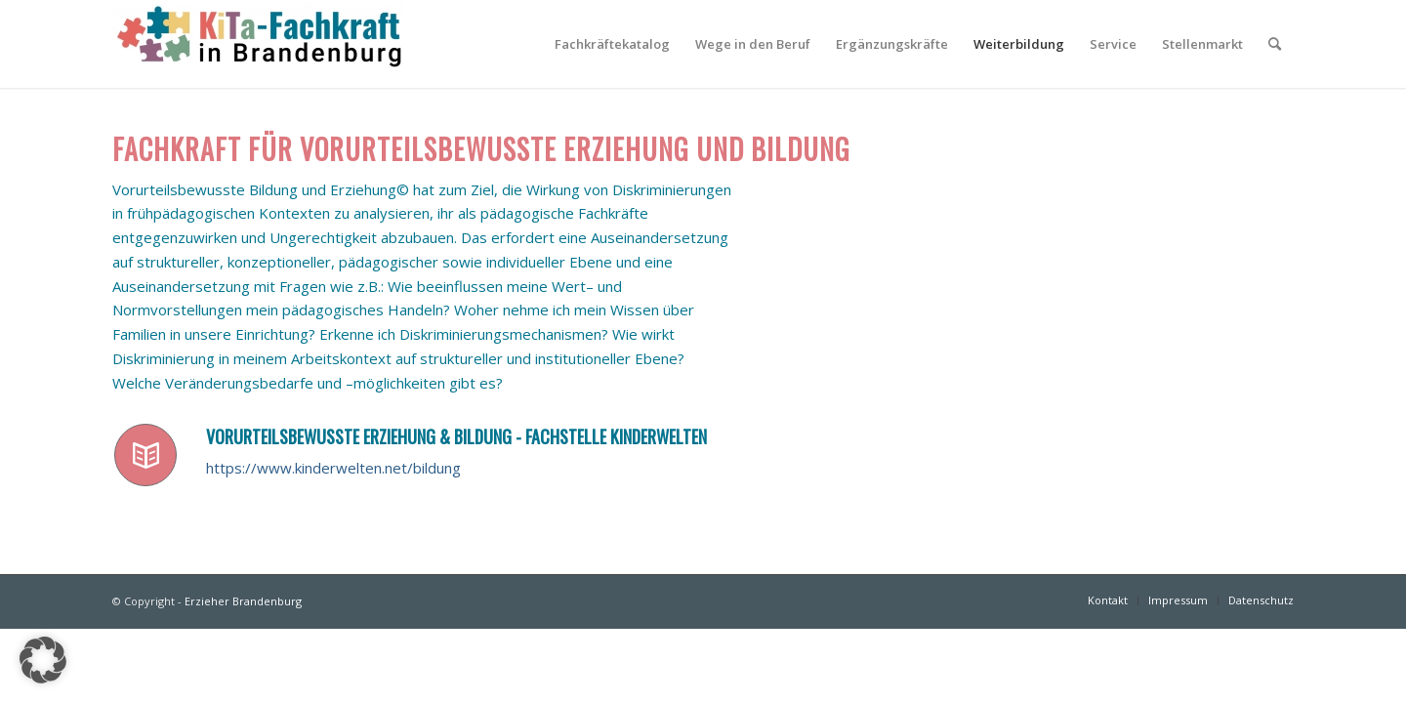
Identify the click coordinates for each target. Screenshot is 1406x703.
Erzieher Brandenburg (243, 601)
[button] (43, 660)
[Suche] (1275, 44)
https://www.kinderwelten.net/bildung (333, 467)
